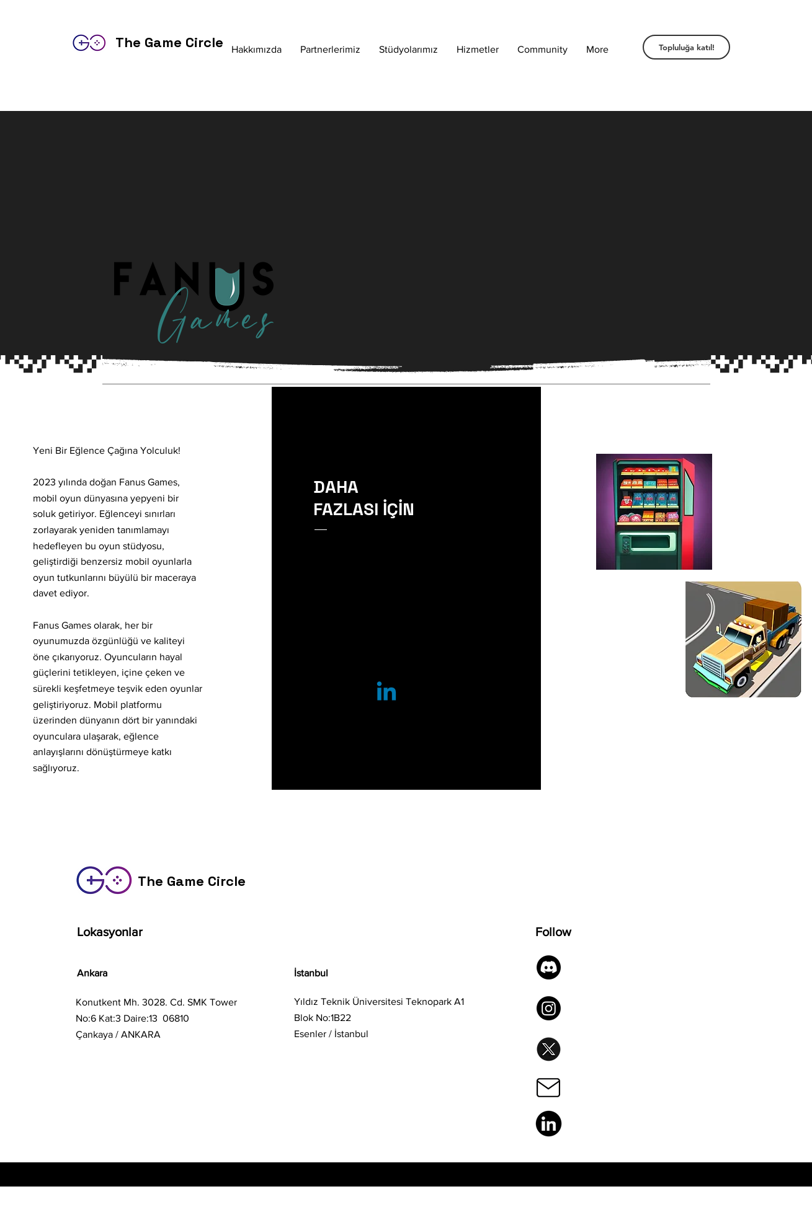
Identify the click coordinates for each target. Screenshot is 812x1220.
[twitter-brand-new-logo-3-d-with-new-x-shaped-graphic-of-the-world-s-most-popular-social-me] (549, 1049)
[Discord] (549, 967)
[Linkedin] (386, 693)
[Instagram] (549, 1008)
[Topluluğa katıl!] (686, 47)
